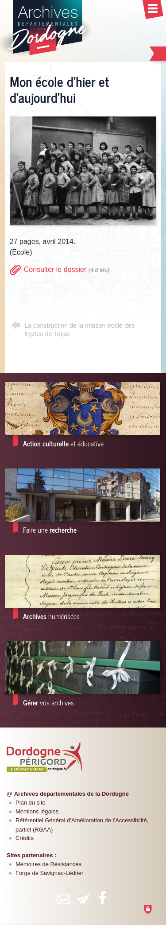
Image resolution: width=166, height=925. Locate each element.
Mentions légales (36, 811)
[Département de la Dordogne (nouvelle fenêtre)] (44, 756)
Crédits (24, 838)
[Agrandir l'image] (83, 170)
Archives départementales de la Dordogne (71, 793)
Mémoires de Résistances (48, 864)
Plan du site (30, 802)
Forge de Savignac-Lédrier (49, 873)
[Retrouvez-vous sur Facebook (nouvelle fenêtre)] (102, 897)
